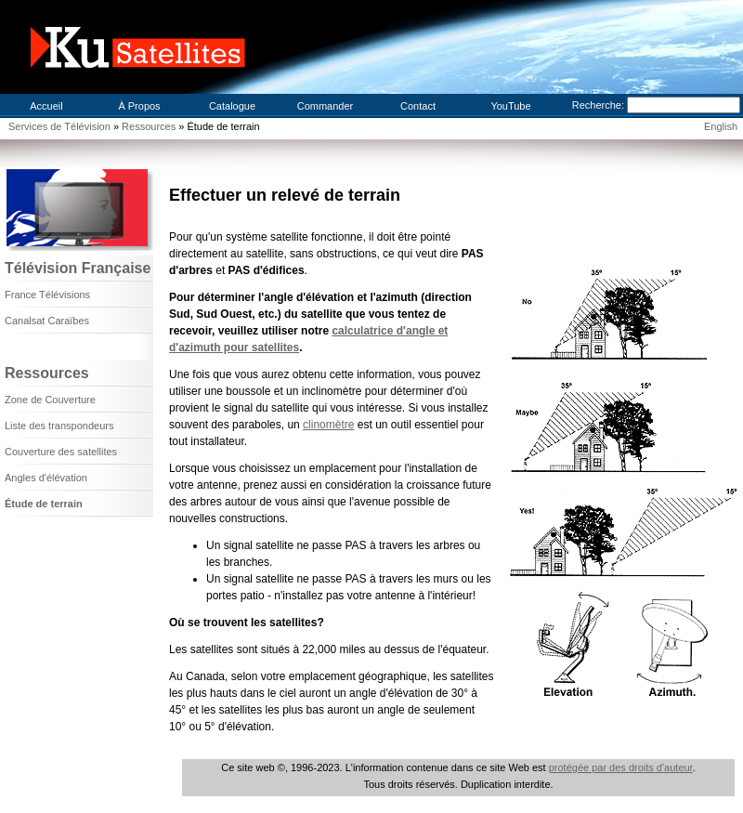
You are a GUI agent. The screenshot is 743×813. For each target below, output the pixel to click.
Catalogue (232, 105)
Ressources (150, 126)
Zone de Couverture (50, 399)
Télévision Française (77, 268)
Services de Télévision (59, 126)
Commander (325, 105)
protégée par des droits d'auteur (621, 767)
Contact (418, 105)
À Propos (139, 105)
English (720, 126)
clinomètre (328, 424)
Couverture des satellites (61, 451)
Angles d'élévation (46, 477)
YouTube (510, 105)
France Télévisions (47, 294)
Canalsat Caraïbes (47, 320)
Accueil (46, 105)
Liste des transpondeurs (59, 425)
